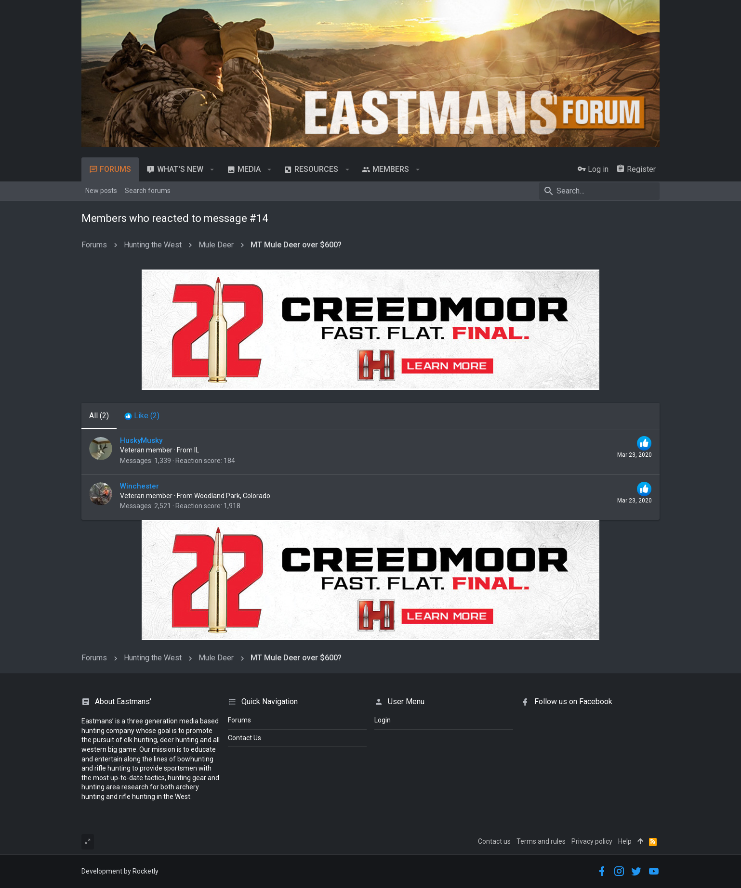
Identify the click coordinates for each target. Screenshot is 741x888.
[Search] (599, 191)
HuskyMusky (141, 440)
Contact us (494, 841)
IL (196, 450)
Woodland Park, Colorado (232, 496)
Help (625, 841)
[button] (212, 169)
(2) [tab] (99, 415)
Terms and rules (541, 841)
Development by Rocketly (120, 871)
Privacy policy (591, 841)
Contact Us (244, 738)
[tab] (142, 416)
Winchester (139, 486)
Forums (239, 720)
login (382, 720)
